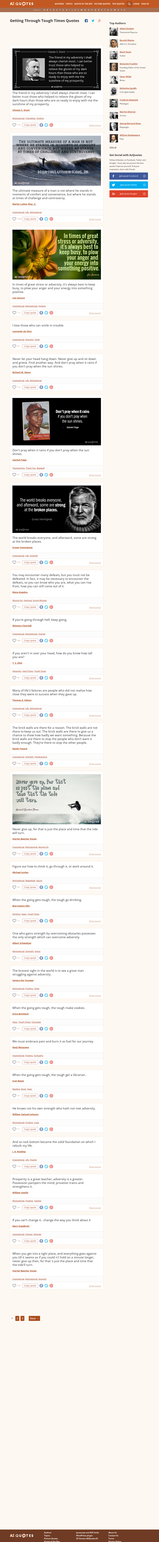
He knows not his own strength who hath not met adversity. (54, 1108)
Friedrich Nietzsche (129, 99)
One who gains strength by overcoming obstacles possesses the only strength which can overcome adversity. (53, 935)
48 (18, 677)
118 (18, 1166)
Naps (23, 914)
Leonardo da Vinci (22, 331)
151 (18, 1062)
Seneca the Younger (23, 980)
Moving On (17, 600)
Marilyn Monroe (127, 111)
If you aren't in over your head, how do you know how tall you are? (52, 655)
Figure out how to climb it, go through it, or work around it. (53, 866)
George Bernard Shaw (130, 123)
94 (18, 346)
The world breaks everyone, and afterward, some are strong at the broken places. (54, 539)
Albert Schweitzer (21, 943)
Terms (111, 1538)
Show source (95, 125)
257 (18, 562)
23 (18, 958)
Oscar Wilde (125, 76)
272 (18, 607)
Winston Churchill (22, 625)
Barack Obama (127, 40)
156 (18, 853)
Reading (16, 1089)
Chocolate (36, 1022)
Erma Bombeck (20, 1013)
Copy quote (30, 125)
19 (18, 995)
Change (41, 633)
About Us (112, 1532)
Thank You (31, 468)
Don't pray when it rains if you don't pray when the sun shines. (50, 452)
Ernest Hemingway (22, 547)
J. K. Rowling (19, 1151)
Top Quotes (118, 3)
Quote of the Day (83, 3)
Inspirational (18, 212)
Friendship (30, 118)
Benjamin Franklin (129, 63)
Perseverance (41, 756)
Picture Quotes (102, 3)
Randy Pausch (19, 748)
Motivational (18, 118)
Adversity (16, 671)
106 (18, 763)
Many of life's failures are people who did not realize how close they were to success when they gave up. (52, 692)
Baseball (40, 468)
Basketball (30, 880)
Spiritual (28, 600)
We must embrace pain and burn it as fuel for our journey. (53, 1041)
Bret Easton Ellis (21, 905)
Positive (40, 118)
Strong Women (40, 600)
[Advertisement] (56, 34)
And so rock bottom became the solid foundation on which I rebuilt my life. (53, 1143)
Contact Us (113, 1535)
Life (27, 212)
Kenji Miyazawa (20, 1047)
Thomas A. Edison (22, 700)
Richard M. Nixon (21, 372)
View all (112, 147)
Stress (37, 951)
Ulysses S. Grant (21, 110)
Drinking (16, 914)
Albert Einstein (127, 28)
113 (18, 312)
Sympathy (38, 1055)
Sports (39, 880)
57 (18, 1129)
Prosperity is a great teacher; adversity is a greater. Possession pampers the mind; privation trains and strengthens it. (48, 1182)
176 (18, 125)
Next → (34, 1318)
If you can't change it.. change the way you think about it (51, 1220)
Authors (59, 3)
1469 (19, 219)
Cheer (36, 988)
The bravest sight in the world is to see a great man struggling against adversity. (48, 972)
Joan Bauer (18, 1080)
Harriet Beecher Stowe (24, 838)
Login (136, 3)
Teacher (37, 1200)
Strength (29, 339)
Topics (69, 3)
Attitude (37, 1234)
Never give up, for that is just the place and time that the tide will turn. (55, 831)
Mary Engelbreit (20, 1226)
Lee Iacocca (18, 297)
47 (18, 474)
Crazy (36, 1122)
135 (18, 1285)
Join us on (128, 176)
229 (18, 715)
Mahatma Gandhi (128, 88)
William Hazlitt (20, 1192)
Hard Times (27, 671)
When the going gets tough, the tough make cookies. (48, 1008)
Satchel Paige (19, 459)
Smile (37, 339)
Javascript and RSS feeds (87, 1532)
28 (18, 887)
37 (18, 1028)
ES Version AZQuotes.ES (87, 1538)
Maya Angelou (20, 592)
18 (18, 1095)
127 (18, 387)
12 (18, 920)
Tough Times (40, 671)
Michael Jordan (20, 872)
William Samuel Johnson (25, 1114)
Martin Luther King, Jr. (24, 204)
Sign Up (145, 3)
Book (23, 1089)
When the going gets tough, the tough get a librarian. (49, 1075)
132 (18, 1241)
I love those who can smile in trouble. (38, 325)
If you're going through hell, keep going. (39, 620)
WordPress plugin (84, 1535)
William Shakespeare (130, 135)
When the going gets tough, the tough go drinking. (47, 900)
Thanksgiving (18, 468)
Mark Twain (125, 51)
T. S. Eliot (17, 662)
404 (18, 640)
